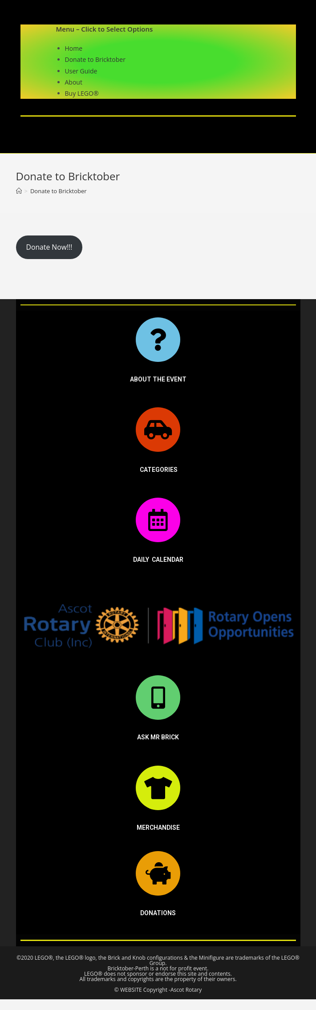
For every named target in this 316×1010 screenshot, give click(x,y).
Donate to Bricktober (95, 59)
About (73, 82)
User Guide (81, 71)
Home (74, 48)
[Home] (19, 191)
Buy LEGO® (82, 93)
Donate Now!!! (49, 247)
